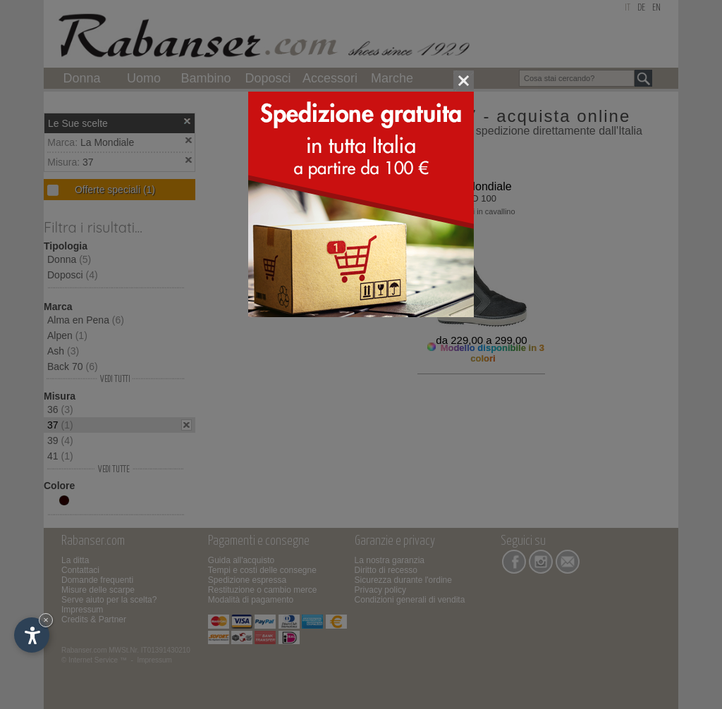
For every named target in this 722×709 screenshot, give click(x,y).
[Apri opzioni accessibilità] (31, 635)
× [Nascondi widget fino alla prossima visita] (46, 620)
